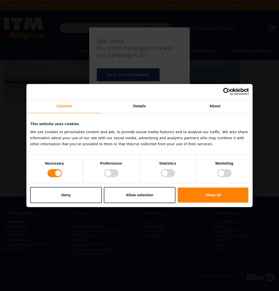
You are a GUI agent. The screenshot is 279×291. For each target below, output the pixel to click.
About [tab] (214, 106)
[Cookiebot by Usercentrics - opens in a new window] (227, 91)
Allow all (213, 195)
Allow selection (139, 195)
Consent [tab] (64, 106)
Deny (66, 195)
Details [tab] (139, 106)
